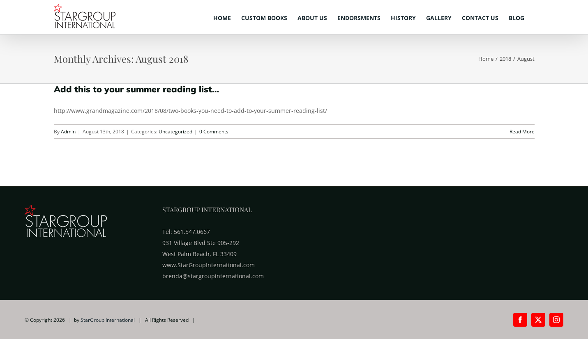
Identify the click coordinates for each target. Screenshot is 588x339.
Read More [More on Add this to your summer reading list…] (522, 131)
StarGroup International (108, 319)
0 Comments (213, 131)
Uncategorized (175, 131)
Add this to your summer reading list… (136, 89)
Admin (68, 131)
